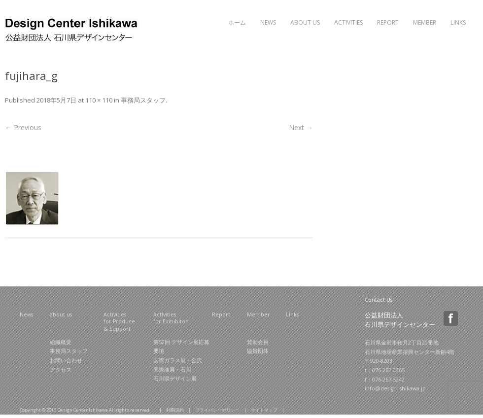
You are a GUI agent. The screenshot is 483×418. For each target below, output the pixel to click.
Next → (301, 127)
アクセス (60, 369)
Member (424, 22)
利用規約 (175, 410)
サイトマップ (264, 410)
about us (61, 314)
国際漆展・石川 (172, 369)
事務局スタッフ (143, 100)
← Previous (23, 127)
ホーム (237, 22)
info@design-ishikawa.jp (395, 388)
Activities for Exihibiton (171, 318)
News (268, 22)
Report (388, 22)
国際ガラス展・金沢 (177, 360)
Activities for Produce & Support (119, 321)
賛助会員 (258, 342)
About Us (305, 22)
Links (458, 22)
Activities (348, 22)
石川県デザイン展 (175, 378)
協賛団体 (258, 351)
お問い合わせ (66, 360)
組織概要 (60, 342)
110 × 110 (98, 100)
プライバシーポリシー (217, 410)
